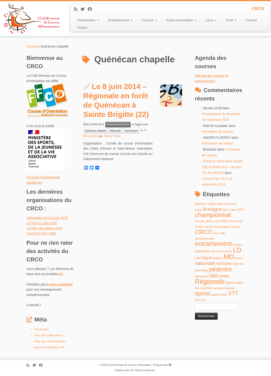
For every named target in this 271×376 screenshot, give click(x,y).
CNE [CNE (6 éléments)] (223, 221)
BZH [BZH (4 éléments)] (226, 210)
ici (61, 274)
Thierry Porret (111, 136)
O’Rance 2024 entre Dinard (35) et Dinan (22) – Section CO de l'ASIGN (222, 167)
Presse (82, 27)
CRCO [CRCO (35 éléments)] (203, 232)
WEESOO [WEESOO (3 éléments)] (200, 300)
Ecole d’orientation (181, 20)
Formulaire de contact (217, 131)
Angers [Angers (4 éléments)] (211, 204)
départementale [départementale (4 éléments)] (204, 238)
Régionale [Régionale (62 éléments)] (210, 281)
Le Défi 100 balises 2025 (44, 228)
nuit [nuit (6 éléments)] (235, 264)
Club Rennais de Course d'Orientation (129, 364)
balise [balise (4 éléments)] (198, 210)
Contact (251, 20)
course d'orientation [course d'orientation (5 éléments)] (217, 226)
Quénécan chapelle (95, 130)
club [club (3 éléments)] (217, 221)
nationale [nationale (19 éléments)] (205, 263)
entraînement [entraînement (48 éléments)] (213, 243)
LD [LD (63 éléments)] (237, 250)
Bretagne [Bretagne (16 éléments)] (212, 209)
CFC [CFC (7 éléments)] (240, 210)
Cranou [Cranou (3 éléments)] (236, 226)
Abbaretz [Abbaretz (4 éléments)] (200, 204)
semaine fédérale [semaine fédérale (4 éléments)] (224, 288)
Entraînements (120, 20)
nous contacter (61, 284)
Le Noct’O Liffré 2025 (41, 223)
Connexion (42, 329)
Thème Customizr (145, 370)
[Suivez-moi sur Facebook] (91, 9)
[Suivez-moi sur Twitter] (84, 9)
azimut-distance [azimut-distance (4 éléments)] (227, 204)
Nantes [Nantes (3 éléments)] (239, 258)
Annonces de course (118, 124)
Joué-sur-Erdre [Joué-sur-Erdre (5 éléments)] (221, 251)
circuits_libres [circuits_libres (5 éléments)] (204, 221)
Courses (149, 20)
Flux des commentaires (50, 341)
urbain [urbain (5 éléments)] (223, 294)
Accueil (31, 46)
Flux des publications (49, 335)
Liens (211, 20)
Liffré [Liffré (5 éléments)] (198, 258)
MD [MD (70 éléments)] (229, 256)
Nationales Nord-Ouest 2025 (47, 218)
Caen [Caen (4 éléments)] (232, 210)
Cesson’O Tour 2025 (41, 233)
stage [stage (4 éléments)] (214, 294)
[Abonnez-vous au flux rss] (77, 9)
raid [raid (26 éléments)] (213, 276)
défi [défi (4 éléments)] (222, 233)
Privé (231, 20)
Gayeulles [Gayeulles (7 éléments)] (202, 251)
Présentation (88, 20)
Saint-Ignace (131, 130)
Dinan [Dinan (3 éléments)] (216, 233)
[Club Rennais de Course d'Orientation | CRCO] (31, 18)
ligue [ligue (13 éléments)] (207, 257)
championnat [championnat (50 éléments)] (213, 215)
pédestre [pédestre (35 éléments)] (220, 269)
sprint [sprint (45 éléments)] (202, 293)
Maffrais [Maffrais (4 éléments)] (218, 258)
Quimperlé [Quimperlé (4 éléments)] (201, 276)
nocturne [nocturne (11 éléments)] (224, 263)
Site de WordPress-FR (50, 347)
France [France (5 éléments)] (237, 245)
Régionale (115, 130)
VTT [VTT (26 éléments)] (233, 294)
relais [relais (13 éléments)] (224, 275)
